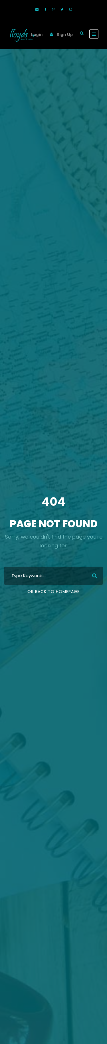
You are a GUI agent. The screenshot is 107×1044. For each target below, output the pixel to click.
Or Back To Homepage (53, 591)
